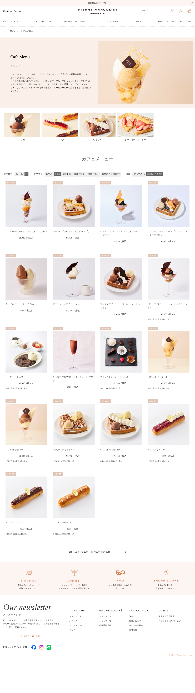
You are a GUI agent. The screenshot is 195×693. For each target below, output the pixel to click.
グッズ (72, 630)
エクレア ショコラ (14, 522)
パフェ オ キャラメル (157, 377)
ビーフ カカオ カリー (15, 377)
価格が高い (93, 174)
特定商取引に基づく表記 (170, 621)
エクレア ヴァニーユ (157, 449)
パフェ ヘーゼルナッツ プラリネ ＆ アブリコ (26, 231)
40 (22, 174)
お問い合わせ (135, 621)
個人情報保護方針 (167, 616)
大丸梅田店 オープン (97, 3)
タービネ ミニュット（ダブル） (20, 304)
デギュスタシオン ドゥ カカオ (114, 377)
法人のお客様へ (136, 625)
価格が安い (79, 174)
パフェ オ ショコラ (14, 449)
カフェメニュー (28, 31)
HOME (12, 31)
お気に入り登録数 (111, 174)
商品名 (49, 174)
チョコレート (75, 616)
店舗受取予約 (105, 625)
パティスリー (75, 621)
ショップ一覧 (105, 621)
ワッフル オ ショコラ (110, 449)
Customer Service (12, 11)
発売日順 (67, 174)
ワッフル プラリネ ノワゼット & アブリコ (72, 231)
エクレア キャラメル (62, 522)
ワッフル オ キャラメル (64, 449)
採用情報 (133, 630)
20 (17, 174)
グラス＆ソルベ (76, 625)
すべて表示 (139, 174)
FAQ (131, 616)
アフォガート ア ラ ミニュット (67, 304)
